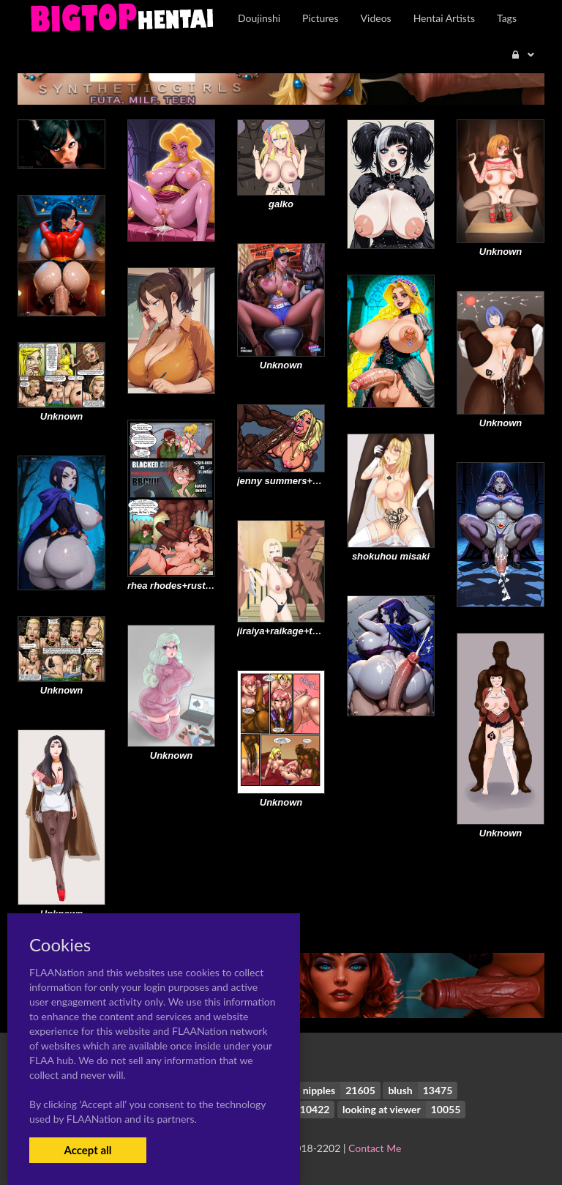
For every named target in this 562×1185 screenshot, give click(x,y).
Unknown (500, 251)
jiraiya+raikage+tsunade (291, 630)
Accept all (87, 1149)
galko (281, 203)
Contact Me (374, 1148)
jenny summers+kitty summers (307, 480)
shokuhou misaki (391, 556)
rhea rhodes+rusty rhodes (186, 585)
